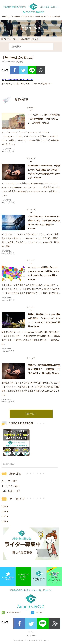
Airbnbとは (6, 17)
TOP (3, 39)
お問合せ (39, 612)
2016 (5, 521)
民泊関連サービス (42, 17)
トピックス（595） (11, 486)
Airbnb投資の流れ (27, 17)
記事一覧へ (31, 413)
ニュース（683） (10, 481)
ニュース (11, 39)
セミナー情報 (55, 17)
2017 (5, 516)
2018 (5, 511)
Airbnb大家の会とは (14, 612)
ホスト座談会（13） (11, 491)
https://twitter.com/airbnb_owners (17, 79)
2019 (5, 506)
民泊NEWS (16, 17)
